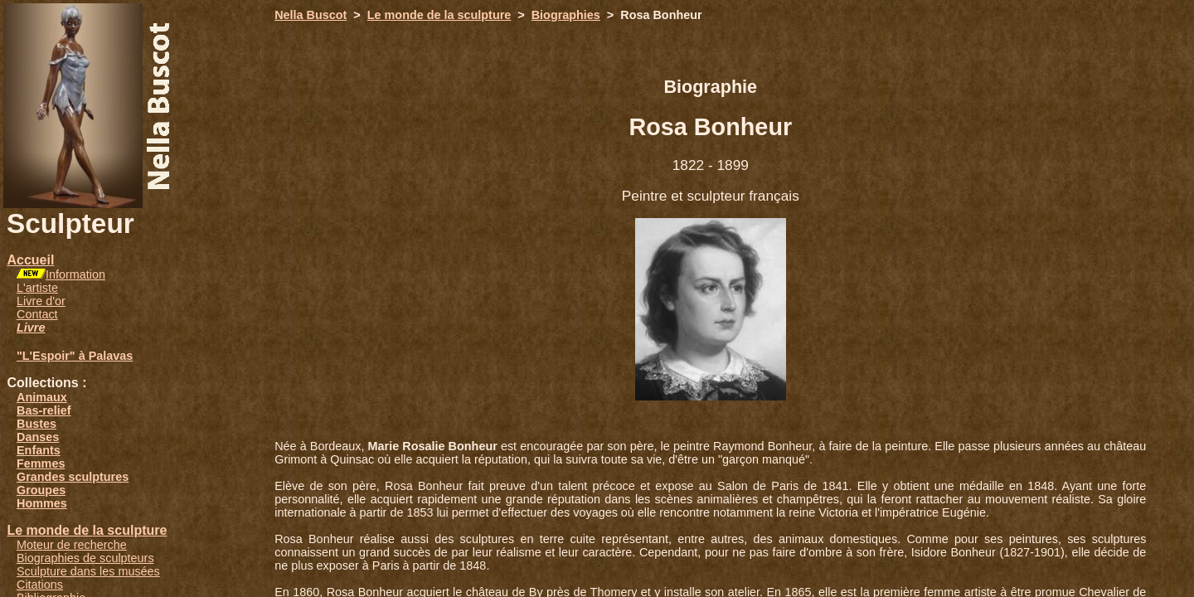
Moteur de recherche (72, 544)
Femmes (41, 463)
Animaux (42, 397)
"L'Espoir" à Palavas (75, 355)
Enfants (39, 450)
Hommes (42, 503)
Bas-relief (44, 410)
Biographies (565, 15)
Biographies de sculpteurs (85, 558)
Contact (37, 314)
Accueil (30, 260)
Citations (40, 584)
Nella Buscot (310, 15)
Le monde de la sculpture (87, 530)
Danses (38, 437)
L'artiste (37, 287)
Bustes (36, 423)
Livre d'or (41, 301)
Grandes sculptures (73, 476)
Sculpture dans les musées (88, 571)
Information (75, 274)
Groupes (41, 490)
